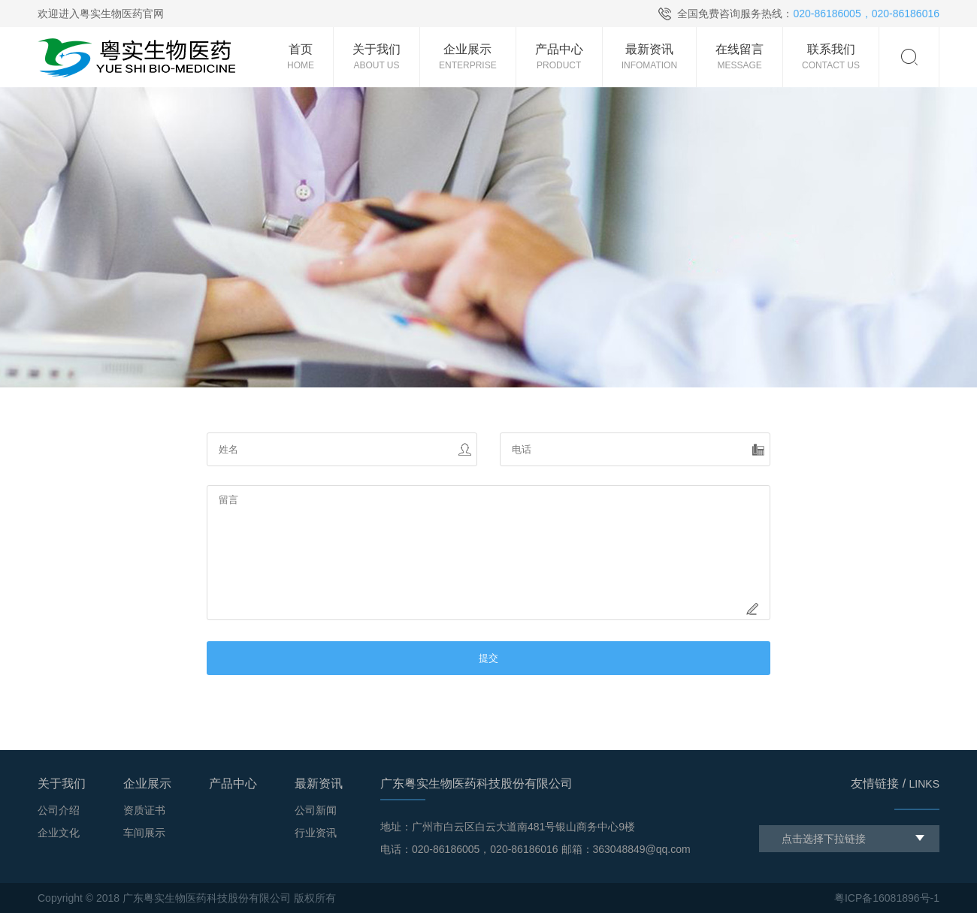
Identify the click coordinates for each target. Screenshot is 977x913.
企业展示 (147, 783)
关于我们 (62, 783)
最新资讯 (319, 783)
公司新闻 (316, 810)
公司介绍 (59, 810)
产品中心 (233, 783)
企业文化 (59, 833)
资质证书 (144, 810)
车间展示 (144, 833)
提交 (488, 658)
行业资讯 (316, 833)
